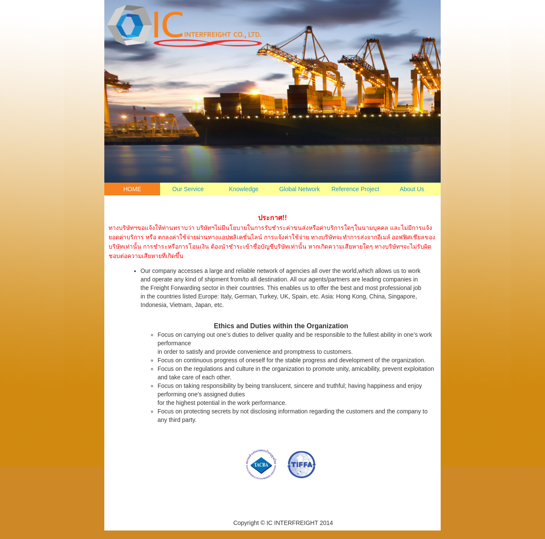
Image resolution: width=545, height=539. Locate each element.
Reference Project (355, 189)
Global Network (299, 189)
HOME (132, 189)
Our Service (188, 189)
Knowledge (243, 189)
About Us (412, 189)
